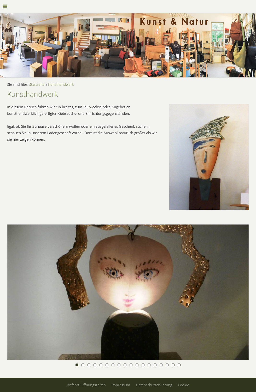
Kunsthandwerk (61, 84)
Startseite (37, 84)
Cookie (183, 384)
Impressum (120, 384)
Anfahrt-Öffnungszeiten (86, 384)
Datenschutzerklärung (154, 384)
